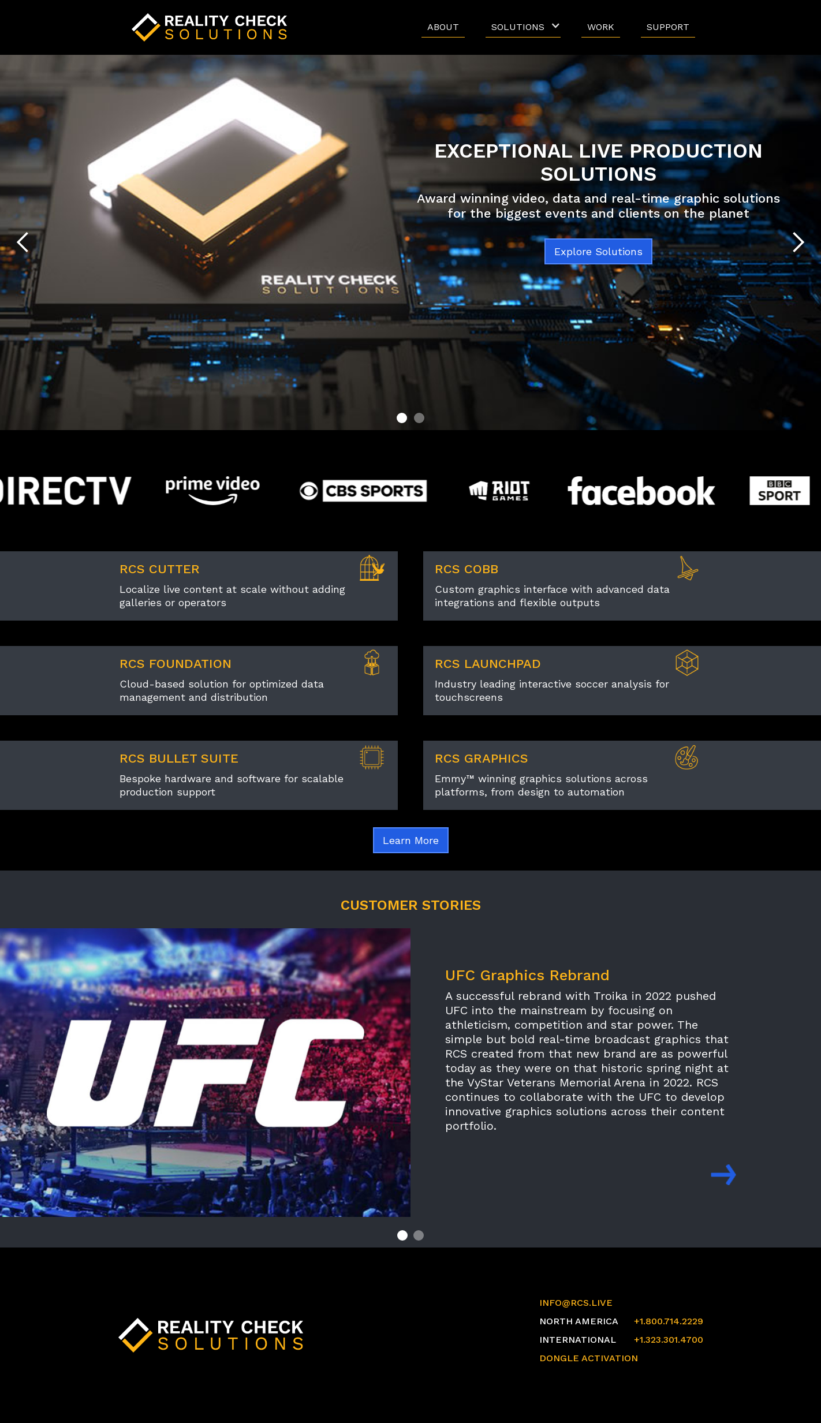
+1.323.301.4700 (668, 1339)
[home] (212, 27)
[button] (523, 27)
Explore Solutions (598, 251)
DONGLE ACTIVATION (588, 1358)
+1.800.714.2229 (668, 1321)
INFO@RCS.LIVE (576, 1302)
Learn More (411, 840)
